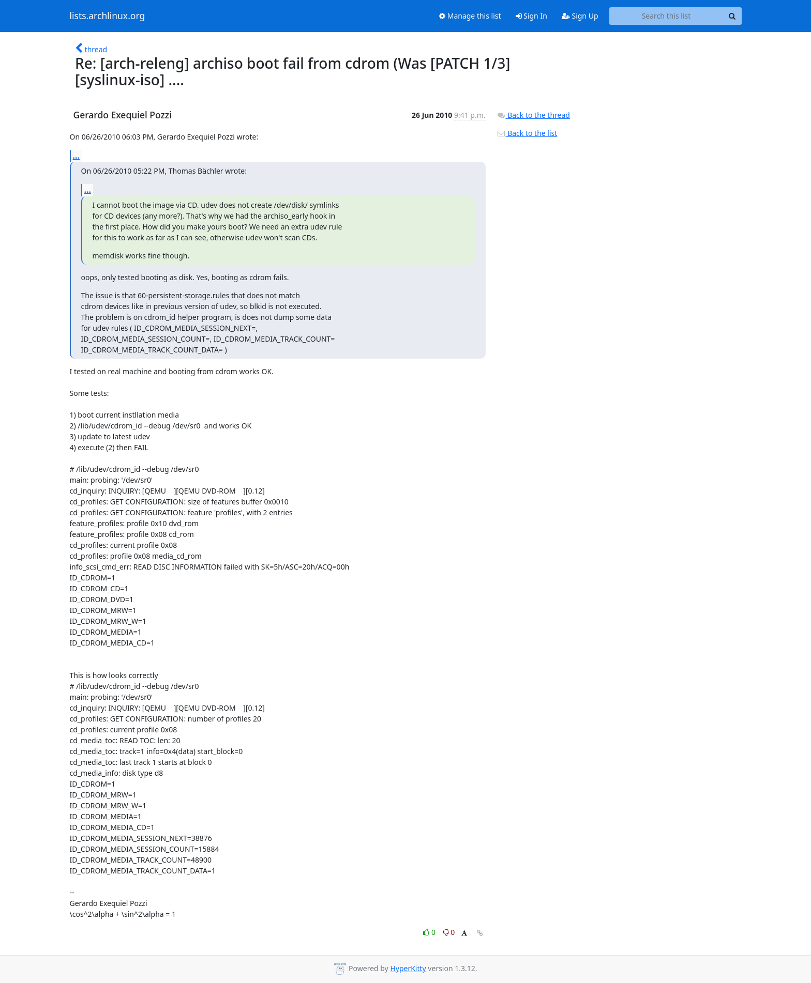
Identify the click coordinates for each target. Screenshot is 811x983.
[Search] (732, 16)
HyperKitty (408, 968)
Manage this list (470, 16)
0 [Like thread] (430, 932)
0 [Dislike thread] (449, 932)
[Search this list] (666, 16)
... (76, 155)
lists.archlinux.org (107, 16)
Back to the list (527, 133)
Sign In (531, 16)
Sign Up (580, 16)
